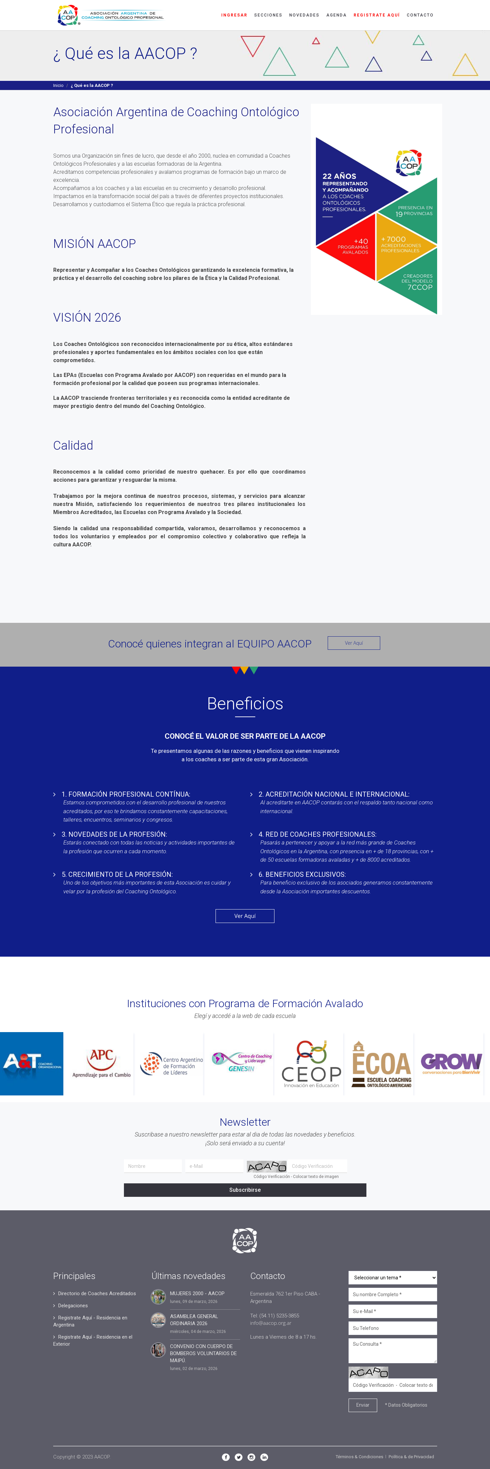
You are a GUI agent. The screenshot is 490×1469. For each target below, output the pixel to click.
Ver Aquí (354, 643)
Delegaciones (73, 1306)
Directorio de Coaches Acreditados (97, 1293)
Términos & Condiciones (359, 1456)
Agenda (336, 15)
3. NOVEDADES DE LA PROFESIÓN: (114, 834)
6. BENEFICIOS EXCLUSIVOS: (302, 874)
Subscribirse (245, 1190)
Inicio (58, 85)
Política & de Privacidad (411, 1456)
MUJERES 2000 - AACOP (197, 1293)
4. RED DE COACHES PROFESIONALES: (318, 834)
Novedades (304, 15)
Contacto (420, 15)
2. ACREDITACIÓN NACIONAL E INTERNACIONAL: (334, 794)
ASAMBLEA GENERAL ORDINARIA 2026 (194, 1320)
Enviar (362, 1405)
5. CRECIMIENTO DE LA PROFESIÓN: (117, 874)
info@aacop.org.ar (271, 1322)
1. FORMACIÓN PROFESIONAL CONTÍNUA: (126, 794)
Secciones (268, 15)
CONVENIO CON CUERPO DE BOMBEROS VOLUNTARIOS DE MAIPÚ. (203, 1353)
